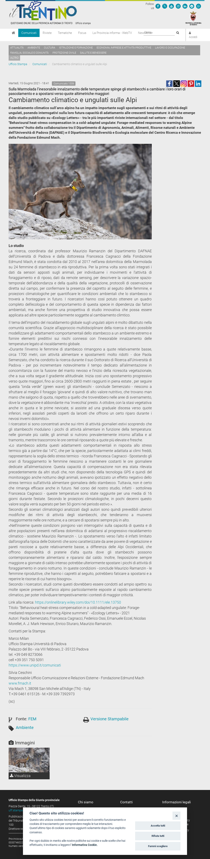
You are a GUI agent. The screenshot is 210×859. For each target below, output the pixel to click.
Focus (82, 33)
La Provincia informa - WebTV (112, 33)
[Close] (176, 816)
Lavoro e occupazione (170, 47)
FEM (32, 718)
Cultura (49, 47)
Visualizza (20, 776)
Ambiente (33, 47)
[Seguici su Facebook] (158, 6)
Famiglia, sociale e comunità (29, 52)
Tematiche (65, 33)
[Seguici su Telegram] (192, 6)
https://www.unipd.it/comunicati (35, 665)
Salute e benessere (93, 52)
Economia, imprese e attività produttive (124, 47)
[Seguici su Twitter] (165, 6)
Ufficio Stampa (18, 64)
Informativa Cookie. (85, 844)
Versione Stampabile (109, 718)
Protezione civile (64, 52)
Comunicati (29, 33)
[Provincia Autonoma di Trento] (193, 18)
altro (14, 57)
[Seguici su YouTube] (171, 6)
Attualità (17, 47)
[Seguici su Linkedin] (185, 6)
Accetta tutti (158, 825)
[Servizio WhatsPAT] (198, 6)
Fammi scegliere (158, 846)
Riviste (47, 33)
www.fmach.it (20, 683)
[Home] (13, 33)
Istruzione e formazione (76, 47)
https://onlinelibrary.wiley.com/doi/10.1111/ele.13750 (78, 602)
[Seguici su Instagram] (178, 6)
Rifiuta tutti (158, 835)
